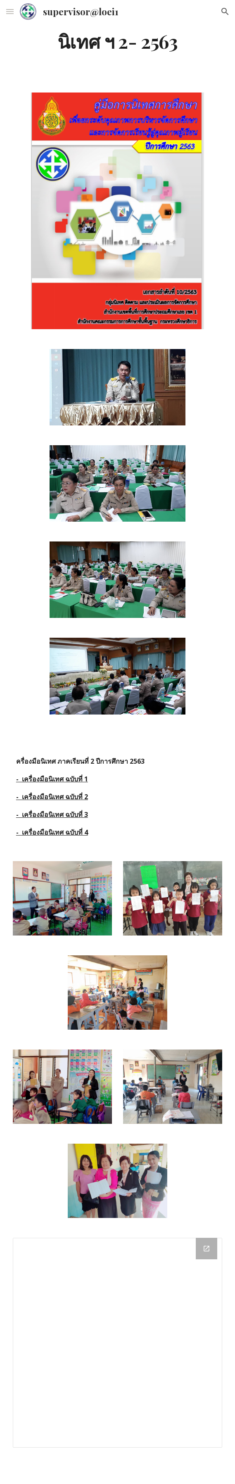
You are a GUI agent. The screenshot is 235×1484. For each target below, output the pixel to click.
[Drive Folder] (117, 1342)
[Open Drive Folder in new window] (206, 1248)
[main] (117, 41)
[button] (10, 11)
